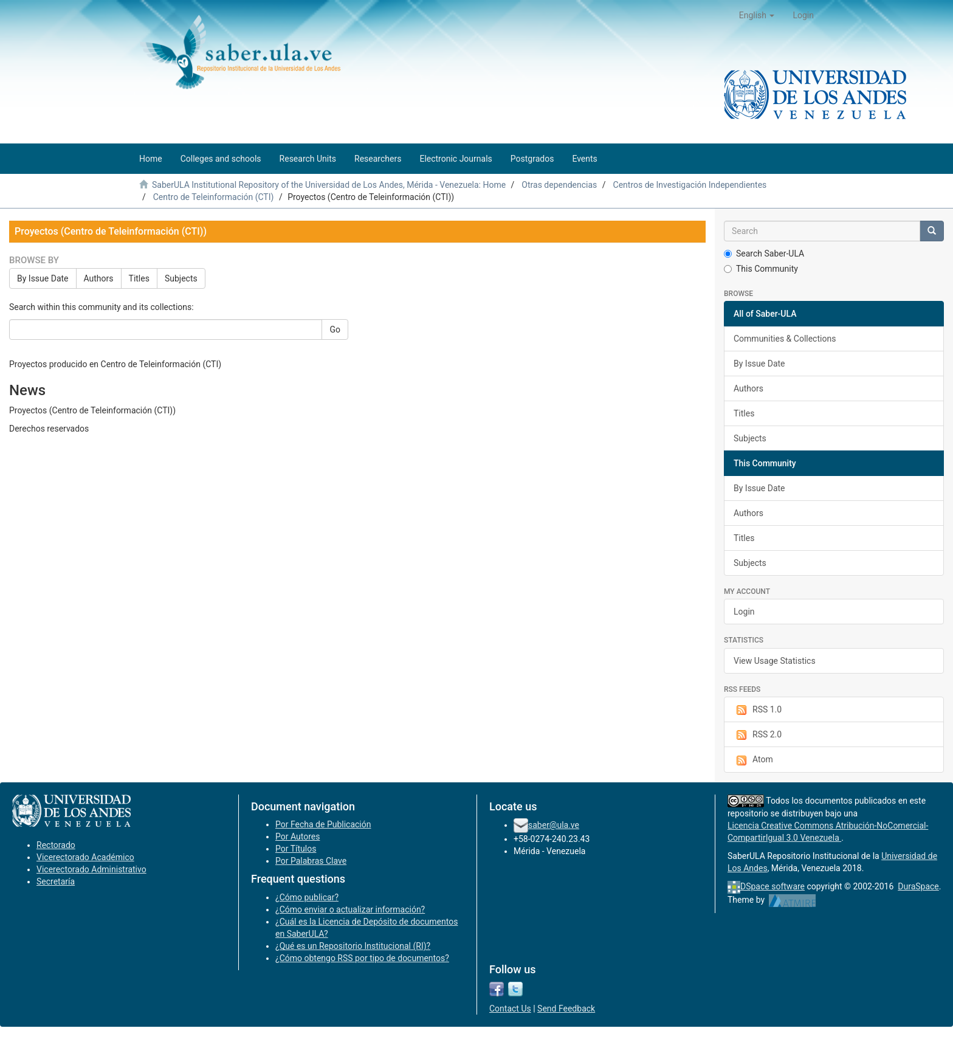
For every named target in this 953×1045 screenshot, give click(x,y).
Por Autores (297, 836)
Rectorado (55, 845)
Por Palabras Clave (310, 861)
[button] (757, 15)
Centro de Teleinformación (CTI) (213, 197)
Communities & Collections (785, 338)
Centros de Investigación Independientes (690, 185)
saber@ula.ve (553, 825)
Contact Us (510, 1008)
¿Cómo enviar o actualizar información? (350, 909)
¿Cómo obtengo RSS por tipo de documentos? (362, 958)
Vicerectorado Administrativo (91, 869)
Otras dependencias (559, 185)
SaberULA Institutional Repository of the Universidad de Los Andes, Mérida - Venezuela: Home (329, 185)
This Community (761, 269)
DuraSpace (918, 886)
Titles (139, 278)
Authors (99, 278)
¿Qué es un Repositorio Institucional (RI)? (352, 946)
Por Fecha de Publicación (323, 824)
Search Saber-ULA (764, 253)
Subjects (181, 278)
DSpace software (772, 886)
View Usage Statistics (775, 661)
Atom (753, 759)
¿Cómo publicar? (307, 897)
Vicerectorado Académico (85, 857)
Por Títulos (295, 849)
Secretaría (55, 881)
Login (744, 611)
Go (334, 329)
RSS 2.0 (758, 734)
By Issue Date (43, 278)
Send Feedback (566, 1008)
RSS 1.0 (758, 710)
